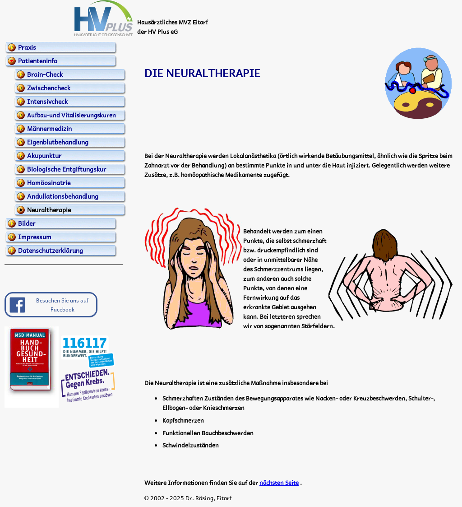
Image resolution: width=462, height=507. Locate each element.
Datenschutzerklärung (50, 250)
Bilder (26, 223)
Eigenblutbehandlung (57, 142)
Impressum (34, 237)
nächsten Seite (279, 482)
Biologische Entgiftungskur (66, 169)
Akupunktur (44, 155)
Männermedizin (49, 128)
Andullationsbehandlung (62, 196)
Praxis (27, 47)
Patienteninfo (37, 60)
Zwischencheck (48, 88)
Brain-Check (45, 74)
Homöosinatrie (48, 182)
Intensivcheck (47, 101)
